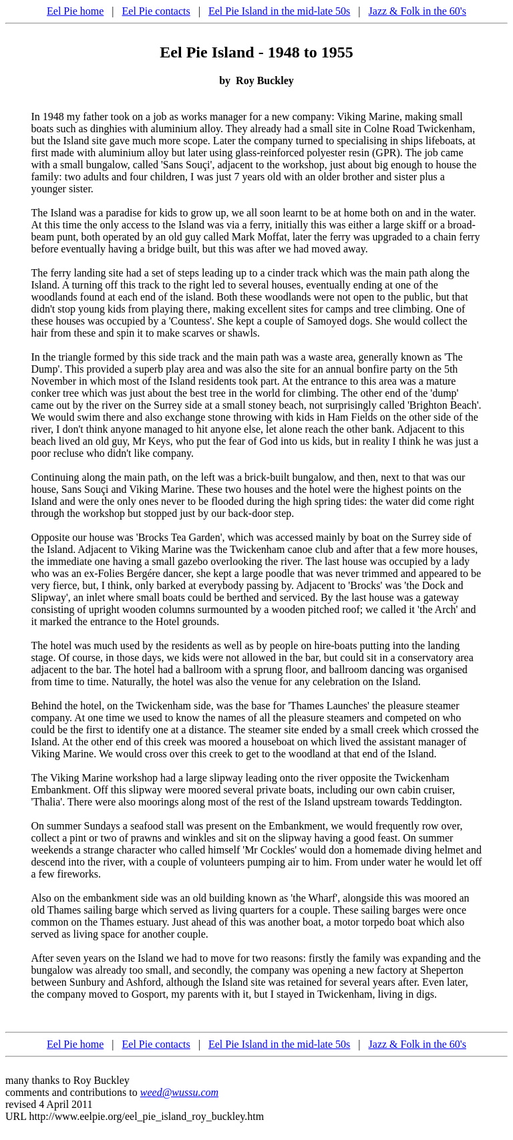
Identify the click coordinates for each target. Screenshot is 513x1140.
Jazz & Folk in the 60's (417, 11)
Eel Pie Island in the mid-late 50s (279, 11)
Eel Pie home (75, 11)
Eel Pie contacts (156, 11)
